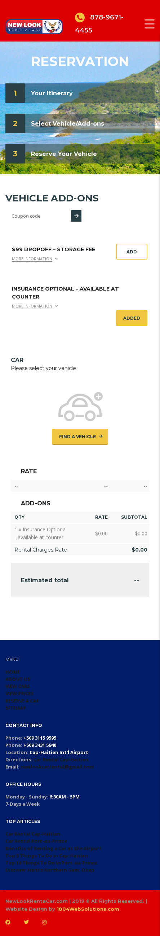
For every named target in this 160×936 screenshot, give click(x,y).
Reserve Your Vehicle (64, 154)
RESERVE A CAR (22, 700)
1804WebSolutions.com (88, 909)
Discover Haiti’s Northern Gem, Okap (49, 870)
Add (131, 251)
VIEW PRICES (19, 693)
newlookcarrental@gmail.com (57, 766)
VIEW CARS (17, 686)
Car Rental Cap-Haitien (61, 759)
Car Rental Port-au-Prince (36, 841)
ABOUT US (17, 679)
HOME (12, 672)
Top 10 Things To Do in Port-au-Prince (51, 862)
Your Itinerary (52, 93)
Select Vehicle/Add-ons (67, 123)
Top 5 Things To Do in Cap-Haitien (46, 855)
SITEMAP (15, 708)
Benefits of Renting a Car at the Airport (53, 848)
